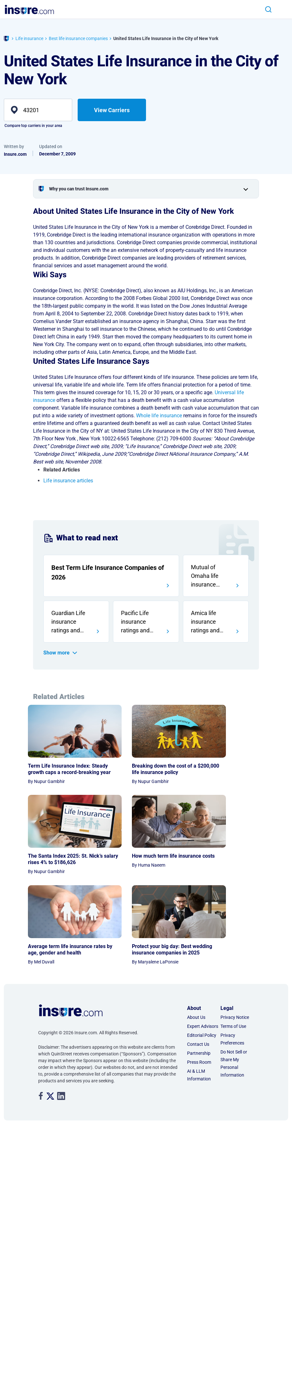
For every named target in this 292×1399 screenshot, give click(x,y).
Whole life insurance (159, 415)
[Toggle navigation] (282, 9)
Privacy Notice (234, 945)
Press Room (199, 990)
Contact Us (198, 972)
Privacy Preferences (232, 967)
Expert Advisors (202, 954)
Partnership (198, 981)
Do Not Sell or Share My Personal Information (233, 991)
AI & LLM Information (199, 1002)
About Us (196, 945)
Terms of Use (233, 954)
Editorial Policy (201, 963)
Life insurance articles (68, 481)
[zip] (38, 110)
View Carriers (112, 110)
